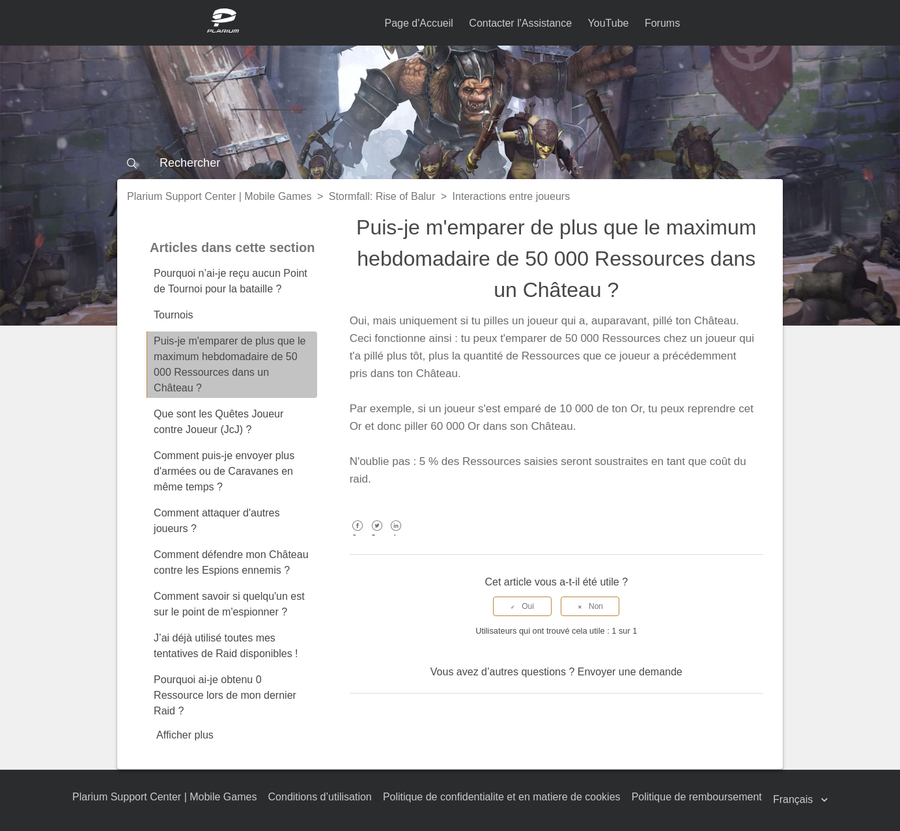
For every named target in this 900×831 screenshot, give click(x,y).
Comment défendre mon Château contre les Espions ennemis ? (231, 562)
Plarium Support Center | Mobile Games (219, 196)
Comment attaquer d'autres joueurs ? (216, 520)
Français (794, 799)
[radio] (522, 606)
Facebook (358, 535)
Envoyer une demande (630, 671)
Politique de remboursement (697, 796)
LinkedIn (396, 535)
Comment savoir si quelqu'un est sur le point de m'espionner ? (229, 604)
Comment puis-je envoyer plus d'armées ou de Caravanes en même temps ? (224, 471)
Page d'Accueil (419, 23)
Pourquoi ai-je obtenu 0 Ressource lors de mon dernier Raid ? (225, 695)
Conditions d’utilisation (320, 796)
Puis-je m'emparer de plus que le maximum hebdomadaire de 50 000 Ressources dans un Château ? (229, 364)
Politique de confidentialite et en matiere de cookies (502, 796)
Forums (662, 23)
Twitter (377, 535)
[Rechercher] (450, 163)
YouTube (608, 23)
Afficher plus (185, 734)
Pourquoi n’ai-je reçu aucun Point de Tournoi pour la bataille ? (230, 281)
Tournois (173, 314)
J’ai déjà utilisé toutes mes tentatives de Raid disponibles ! (226, 645)
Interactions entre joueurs (511, 196)
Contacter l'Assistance (520, 23)
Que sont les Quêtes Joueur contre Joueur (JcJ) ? (218, 421)
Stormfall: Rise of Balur (382, 196)
